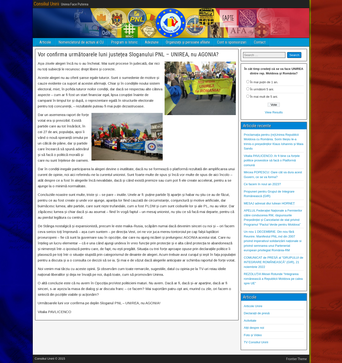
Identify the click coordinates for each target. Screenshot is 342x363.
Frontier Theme (296, 359)
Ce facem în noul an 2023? (262, 184)
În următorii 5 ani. (262, 89)
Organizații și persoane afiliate (188, 42)
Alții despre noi (254, 327)
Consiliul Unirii (46, 4)
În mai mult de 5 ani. (264, 96)
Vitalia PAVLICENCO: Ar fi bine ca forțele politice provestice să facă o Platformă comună (272, 160)
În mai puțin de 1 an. (264, 82)
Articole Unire (253, 306)
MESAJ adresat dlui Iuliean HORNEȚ (269, 203)
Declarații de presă (257, 313)
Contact (260, 42)
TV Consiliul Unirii (256, 342)
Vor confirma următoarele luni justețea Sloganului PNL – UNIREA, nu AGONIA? (128, 54)
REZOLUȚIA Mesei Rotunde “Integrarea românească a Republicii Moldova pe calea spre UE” (273, 278)
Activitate (250, 320)
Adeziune (152, 42)
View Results (274, 112)
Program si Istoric (124, 42)
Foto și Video (253, 335)
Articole (45, 42)
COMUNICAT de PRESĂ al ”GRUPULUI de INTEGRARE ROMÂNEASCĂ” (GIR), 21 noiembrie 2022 (273, 262)
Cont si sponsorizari (231, 42)
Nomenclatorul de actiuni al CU (81, 42)
